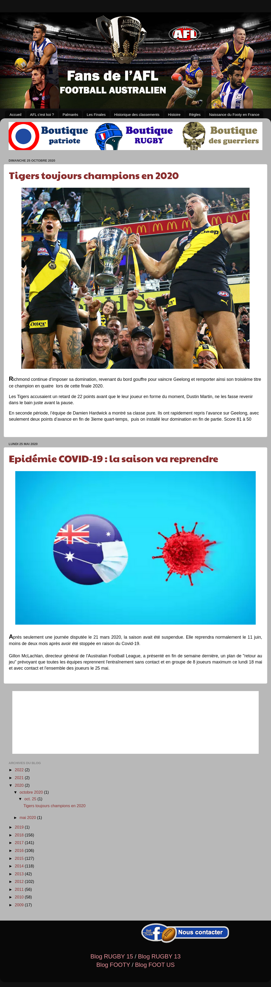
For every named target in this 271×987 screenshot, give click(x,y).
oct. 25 (30, 799)
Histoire (174, 114)
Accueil (15, 114)
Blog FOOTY (113, 964)
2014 (20, 866)
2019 (20, 827)
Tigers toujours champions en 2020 (94, 175)
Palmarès (70, 114)
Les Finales (96, 114)
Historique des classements (136, 114)
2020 (20, 785)
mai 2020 (28, 817)
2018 (20, 835)
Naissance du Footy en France (234, 114)
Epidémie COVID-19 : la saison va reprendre (113, 458)
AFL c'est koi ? (42, 114)
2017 (20, 842)
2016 (20, 850)
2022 (20, 770)
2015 (20, 858)
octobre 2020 (31, 792)
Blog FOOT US (155, 964)
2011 (20, 889)
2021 (20, 777)
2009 (20, 905)
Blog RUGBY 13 (159, 956)
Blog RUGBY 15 (111, 956)
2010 (20, 897)
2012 (20, 881)
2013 (20, 874)
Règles (195, 114)
